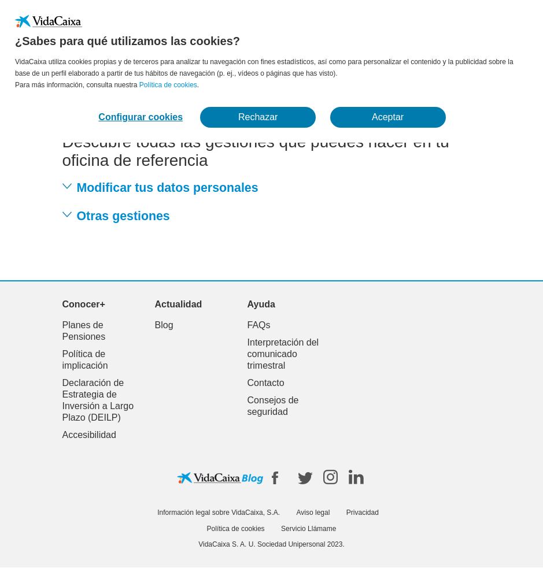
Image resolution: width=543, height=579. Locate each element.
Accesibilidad (89, 435)
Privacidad (362, 513)
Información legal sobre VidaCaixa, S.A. (218, 513)
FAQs (259, 325)
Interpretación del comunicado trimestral (283, 353)
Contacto (266, 383)
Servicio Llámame (308, 529)
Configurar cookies (140, 117)
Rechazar (258, 117)
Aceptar (388, 117)
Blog (164, 325)
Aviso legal (313, 513)
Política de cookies (168, 85)
